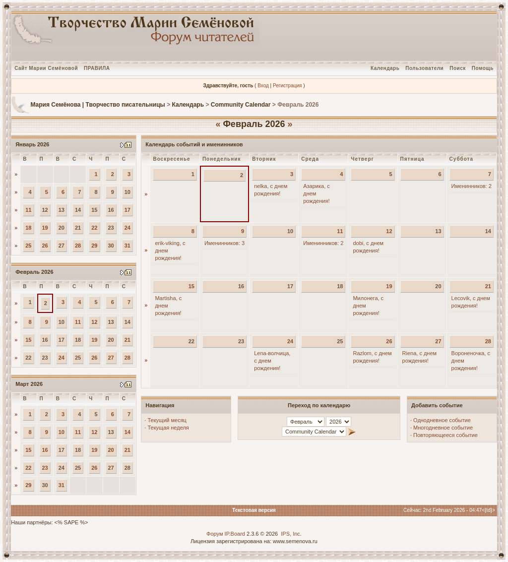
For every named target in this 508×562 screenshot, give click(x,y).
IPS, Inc (290, 534)
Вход (263, 85)
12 (94, 322)
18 (28, 228)
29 (94, 246)
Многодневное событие (443, 428)
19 (45, 228)
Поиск (457, 68)
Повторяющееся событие (445, 435)
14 (127, 432)
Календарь (385, 68)
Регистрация (287, 85)
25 (28, 246)
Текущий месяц (167, 420)
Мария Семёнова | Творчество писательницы (97, 104)
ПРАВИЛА (97, 68)
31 (127, 246)
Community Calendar (241, 104)
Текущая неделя (168, 428)
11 (28, 210)
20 (111, 450)
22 (94, 228)
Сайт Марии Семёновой (46, 68)
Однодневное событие (442, 420)
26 (45, 246)
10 (61, 432)
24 (127, 228)
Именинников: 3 (224, 243)
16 (45, 450)
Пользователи (424, 68)
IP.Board (235, 534)
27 (111, 358)
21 (127, 340)
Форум (214, 534)
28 (78, 246)
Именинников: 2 (471, 186)
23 (45, 468)
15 (28, 340)
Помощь (483, 68)
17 (127, 210)
